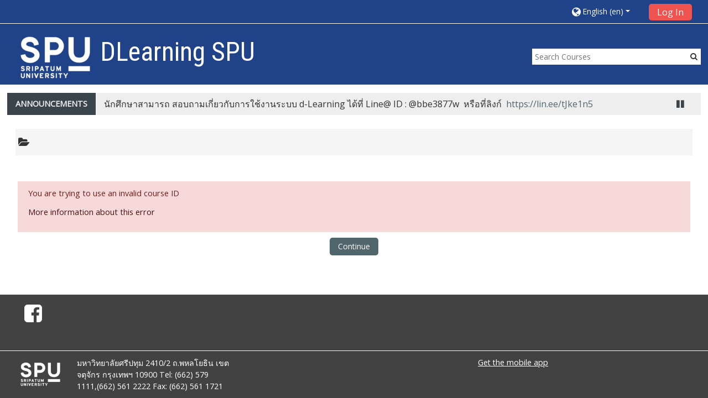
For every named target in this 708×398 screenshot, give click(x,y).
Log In (670, 12)
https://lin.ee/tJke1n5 (549, 104)
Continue (354, 246)
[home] (55, 57)
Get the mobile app (513, 362)
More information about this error (91, 212)
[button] (606, 11)
